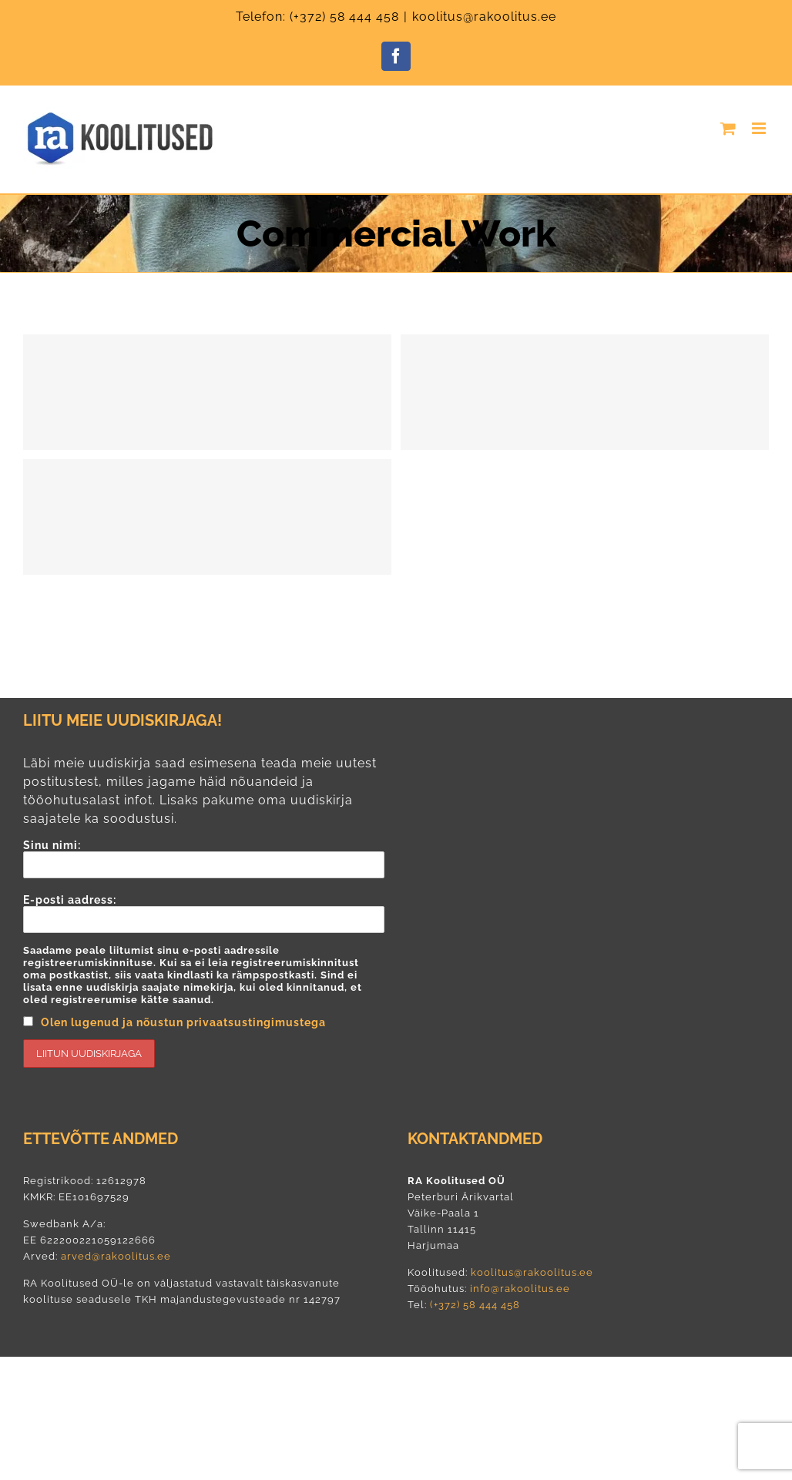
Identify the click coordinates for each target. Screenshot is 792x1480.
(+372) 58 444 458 (344, 16)
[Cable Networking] (207, 517)
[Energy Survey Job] (207, 392)
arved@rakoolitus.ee (116, 1256)
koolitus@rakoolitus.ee (484, 16)
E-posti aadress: (203, 981)
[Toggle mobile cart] (728, 128)
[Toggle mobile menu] (760, 128)
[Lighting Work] (585, 392)
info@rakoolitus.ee (518, 1288)
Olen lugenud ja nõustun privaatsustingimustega (183, 1022)
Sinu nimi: (203, 858)
